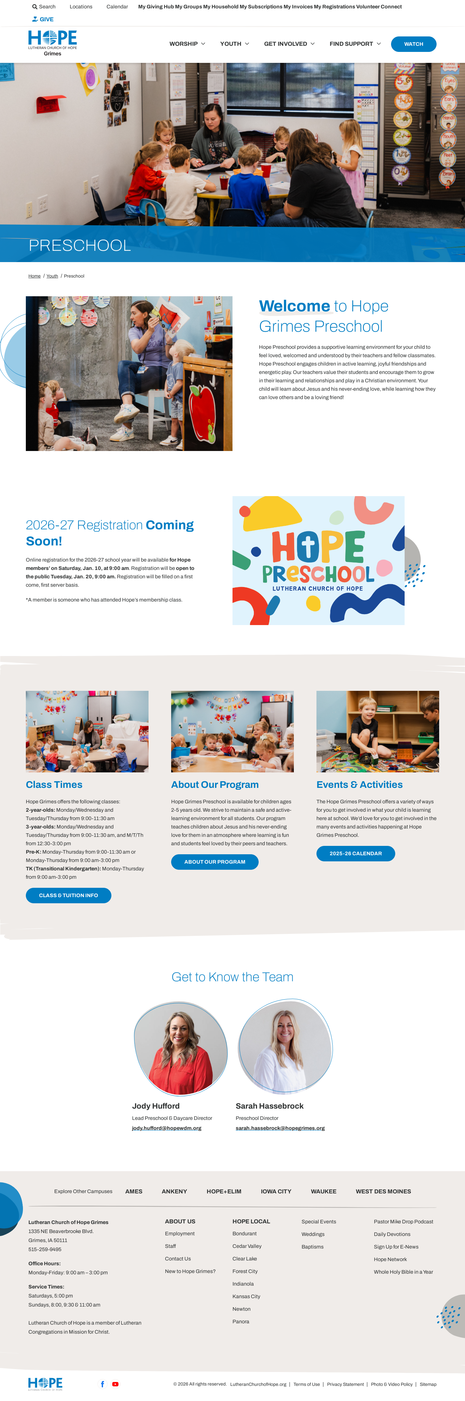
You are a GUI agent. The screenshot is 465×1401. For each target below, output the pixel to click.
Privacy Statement (345, 1384)
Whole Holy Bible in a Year (403, 1272)
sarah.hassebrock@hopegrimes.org (280, 1128)
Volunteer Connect (379, 6)
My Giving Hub (156, 6)
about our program (214, 862)
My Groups (189, 6)
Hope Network (390, 1259)
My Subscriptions (262, 6)
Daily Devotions (392, 1234)
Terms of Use (307, 1384)
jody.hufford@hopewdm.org (167, 1128)
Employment (180, 1233)
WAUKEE (323, 1191)
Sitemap (428, 1384)
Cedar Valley (247, 1246)
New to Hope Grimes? (190, 1271)
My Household (221, 6)
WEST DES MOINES (383, 1191)
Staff (170, 1246)
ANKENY (174, 1191)
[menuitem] (43, 6)
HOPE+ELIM (224, 1191)
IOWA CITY (276, 1191)
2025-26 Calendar (356, 853)
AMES (133, 1191)
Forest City (245, 1271)
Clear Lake (244, 1258)
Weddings (313, 1234)
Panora (240, 1321)
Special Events (319, 1221)
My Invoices (299, 6)
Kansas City (246, 1296)
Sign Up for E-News (396, 1246)
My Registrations (335, 6)
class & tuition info (68, 895)
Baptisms (313, 1246)
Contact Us (178, 1258)
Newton (241, 1309)
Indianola (243, 1284)
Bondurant (244, 1233)
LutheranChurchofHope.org (258, 1384)
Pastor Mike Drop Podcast (403, 1221)
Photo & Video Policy (392, 1384)
